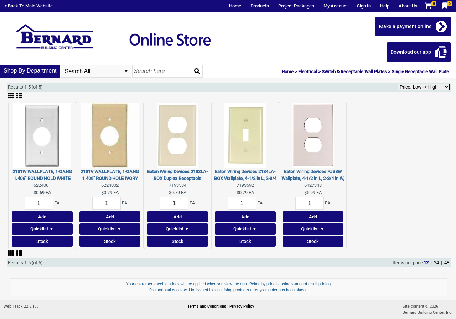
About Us (408, 6)
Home (235, 6)
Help (384, 6)
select (126, 71)
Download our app (410, 52)
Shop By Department (30, 71)
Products (259, 6)
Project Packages (296, 6)
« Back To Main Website (29, 6)
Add (42, 216)
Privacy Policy (241, 306)
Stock (42, 241)
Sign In (364, 6)
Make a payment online (405, 26)
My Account (335, 6)
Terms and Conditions (207, 306)
